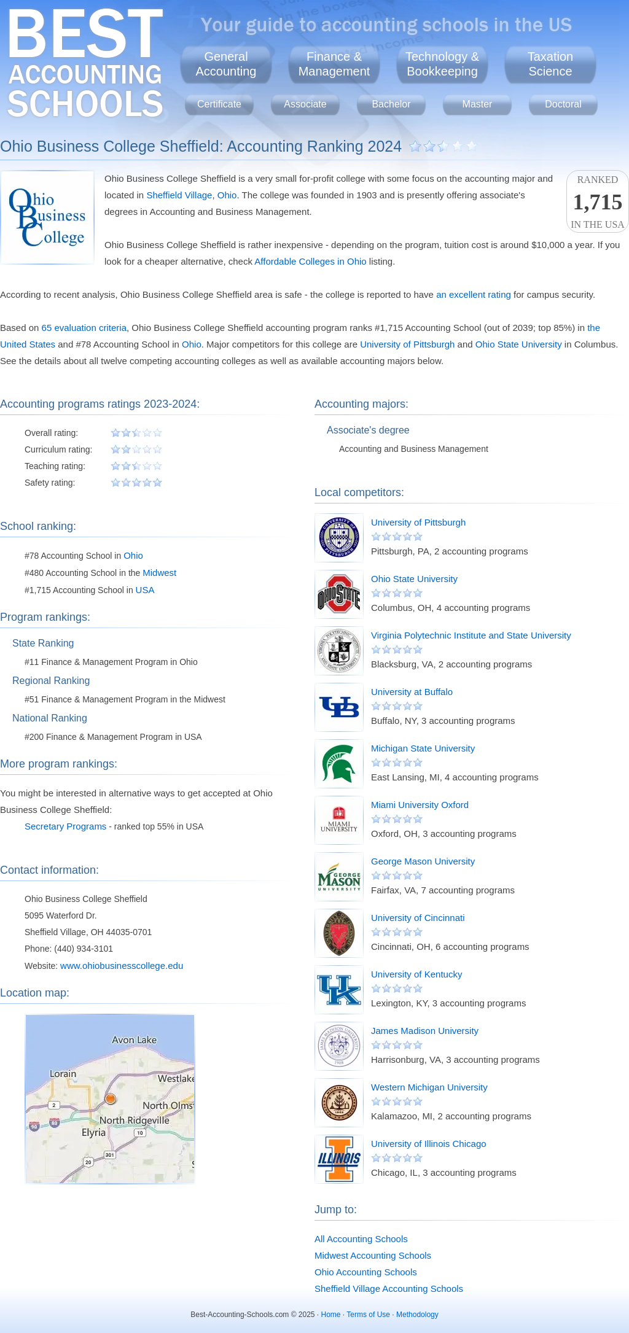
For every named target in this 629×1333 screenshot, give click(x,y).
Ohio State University (518, 344)
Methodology (417, 1314)
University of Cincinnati (418, 917)
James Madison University (425, 1030)
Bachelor (391, 104)
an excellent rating (473, 294)
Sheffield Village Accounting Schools (388, 1288)
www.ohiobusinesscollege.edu (121, 965)
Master (478, 104)
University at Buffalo (412, 691)
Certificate (219, 104)
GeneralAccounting (226, 64)
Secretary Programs (65, 826)
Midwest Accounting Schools (372, 1255)
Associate (305, 104)
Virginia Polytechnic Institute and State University (471, 635)
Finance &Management (334, 64)
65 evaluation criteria (84, 327)
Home (331, 1314)
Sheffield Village (179, 195)
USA (145, 590)
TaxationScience (551, 64)
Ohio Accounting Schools (365, 1272)
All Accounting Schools (361, 1239)
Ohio (227, 195)
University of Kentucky (416, 974)
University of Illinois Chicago (428, 1143)
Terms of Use (368, 1314)
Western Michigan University (429, 1087)
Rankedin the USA (597, 202)
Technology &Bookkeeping (442, 64)
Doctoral (563, 104)
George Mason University (423, 861)
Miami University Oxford (420, 804)
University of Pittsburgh (407, 344)
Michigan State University (423, 748)
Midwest (159, 572)
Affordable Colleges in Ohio (310, 261)
